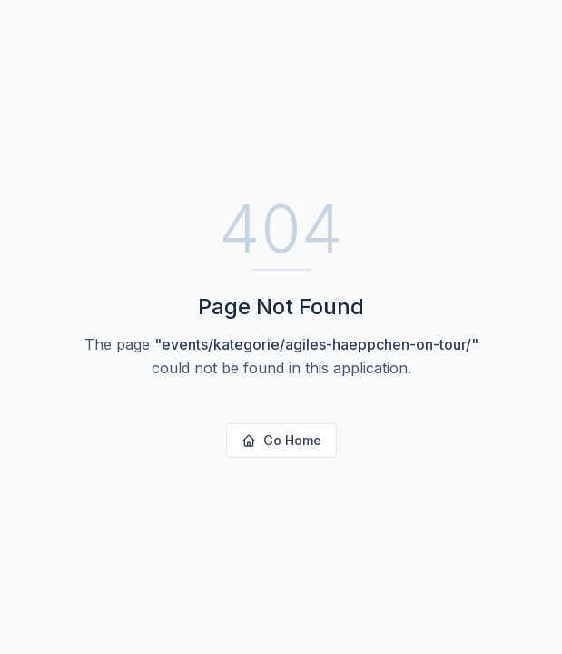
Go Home (281, 440)
